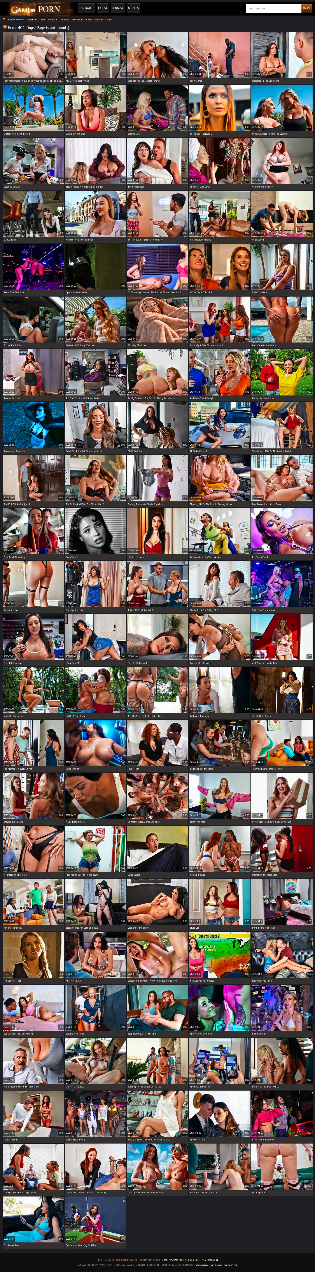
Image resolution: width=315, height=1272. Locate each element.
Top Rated (86, 8)
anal (42, 19)
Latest (102, 8)
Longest (117, 8)
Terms (164, 1259)
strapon (65, 19)
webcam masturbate (82, 19)
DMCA (191, 1259)
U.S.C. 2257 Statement (207, 1259)
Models (133, 8)
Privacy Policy (178, 1259)
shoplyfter (32, 19)
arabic (110, 19)
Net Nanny (216, 1265)
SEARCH (306, 8)
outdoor (99, 19)
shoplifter (53, 19)
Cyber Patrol (202, 1265)
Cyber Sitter (230, 1265)
